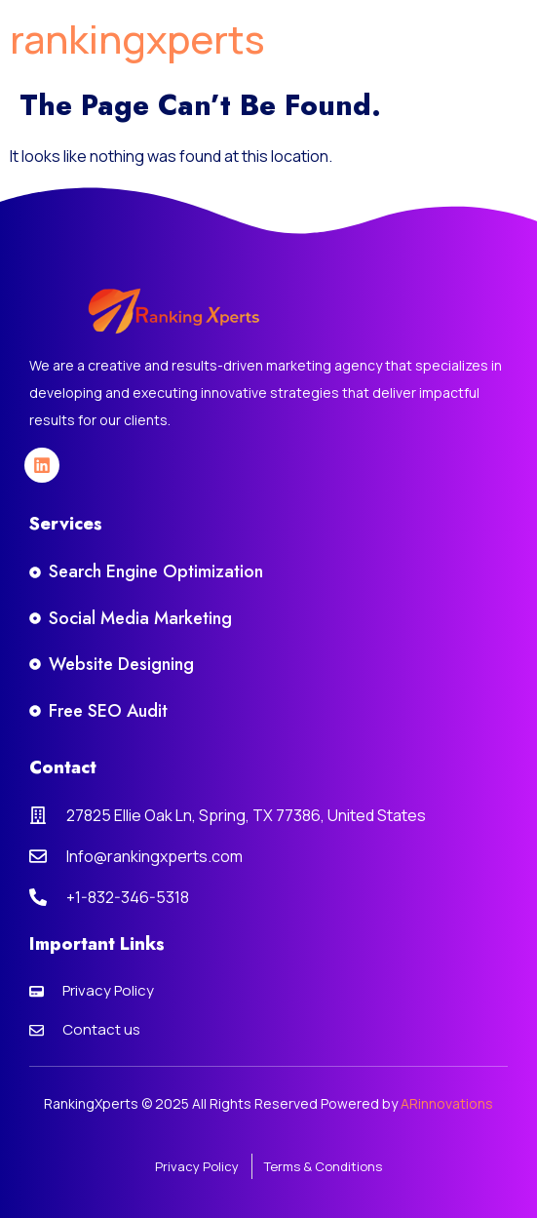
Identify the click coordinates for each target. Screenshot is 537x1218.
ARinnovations (447, 1103)
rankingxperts (137, 38)
